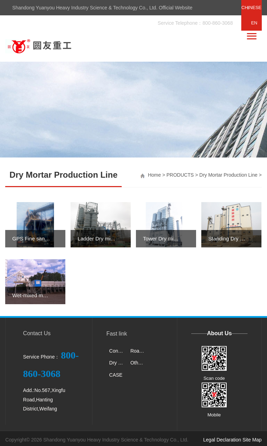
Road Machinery (139, 351)
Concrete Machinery (118, 351)
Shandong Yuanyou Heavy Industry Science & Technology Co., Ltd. (115, 440)
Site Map (251, 440)
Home (154, 175)
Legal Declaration (222, 440)
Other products (139, 363)
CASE (115, 375)
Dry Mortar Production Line (228, 175)
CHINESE (251, 7)
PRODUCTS (180, 175)
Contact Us (36, 333)
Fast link (116, 334)
